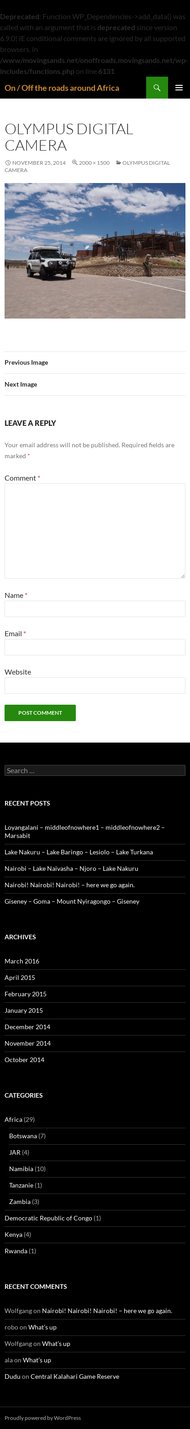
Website (18, 671)
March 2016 (22, 961)
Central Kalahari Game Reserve (75, 1376)
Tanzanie (21, 1185)
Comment (22, 477)
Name (16, 595)
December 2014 (27, 1027)
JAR (15, 1152)
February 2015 (26, 994)
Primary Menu (179, 88)
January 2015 (24, 1010)
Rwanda (16, 1251)
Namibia (21, 1169)
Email (15, 633)
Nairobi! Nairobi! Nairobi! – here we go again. (70, 885)
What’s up (42, 1327)
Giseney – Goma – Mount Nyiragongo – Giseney (72, 901)
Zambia (20, 1201)
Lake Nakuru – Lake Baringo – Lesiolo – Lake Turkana (79, 852)
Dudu (13, 1376)
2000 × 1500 (94, 162)
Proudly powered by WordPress (43, 1417)
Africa (13, 1119)
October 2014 (24, 1059)
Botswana (23, 1136)
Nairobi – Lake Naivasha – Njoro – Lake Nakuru (71, 868)
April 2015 (20, 977)
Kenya (13, 1234)
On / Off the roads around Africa (62, 88)
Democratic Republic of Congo (48, 1218)
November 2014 (28, 1043)
